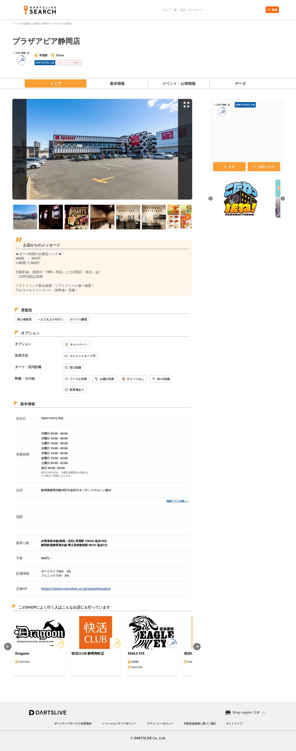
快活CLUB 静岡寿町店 (88, 653)
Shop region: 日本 (246, 712)
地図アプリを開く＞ (177, 501)
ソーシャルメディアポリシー (119, 723)
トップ (16, 23)
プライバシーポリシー (160, 723)
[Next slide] (197, 646)
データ (240, 83)
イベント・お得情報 (178, 83)
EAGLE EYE (136, 653)
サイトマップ (234, 723)
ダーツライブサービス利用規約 (72, 723)
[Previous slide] (8, 646)
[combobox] (212, 9)
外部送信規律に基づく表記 (200, 723)
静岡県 (36, 23)
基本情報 (117, 83)
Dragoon (22, 653)
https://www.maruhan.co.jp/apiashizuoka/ (76, 588)
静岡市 (45, 23)
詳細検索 (26, 23)
